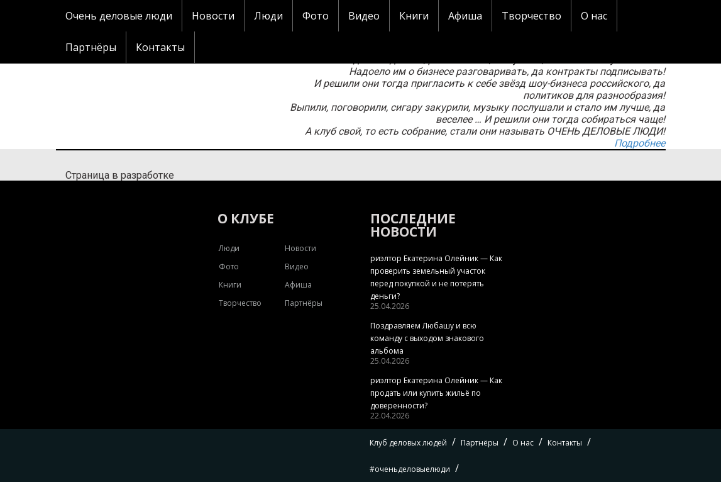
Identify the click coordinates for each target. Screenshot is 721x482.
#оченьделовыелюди (410, 469)
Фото (315, 16)
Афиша (465, 16)
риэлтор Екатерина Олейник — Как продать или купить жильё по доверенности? (436, 393)
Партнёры (90, 47)
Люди (268, 16)
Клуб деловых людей (408, 442)
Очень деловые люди (118, 16)
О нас (594, 16)
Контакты (160, 47)
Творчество (531, 16)
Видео (364, 16)
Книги (414, 16)
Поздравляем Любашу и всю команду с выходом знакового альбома (427, 338)
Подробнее (639, 143)
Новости (213, 16)
